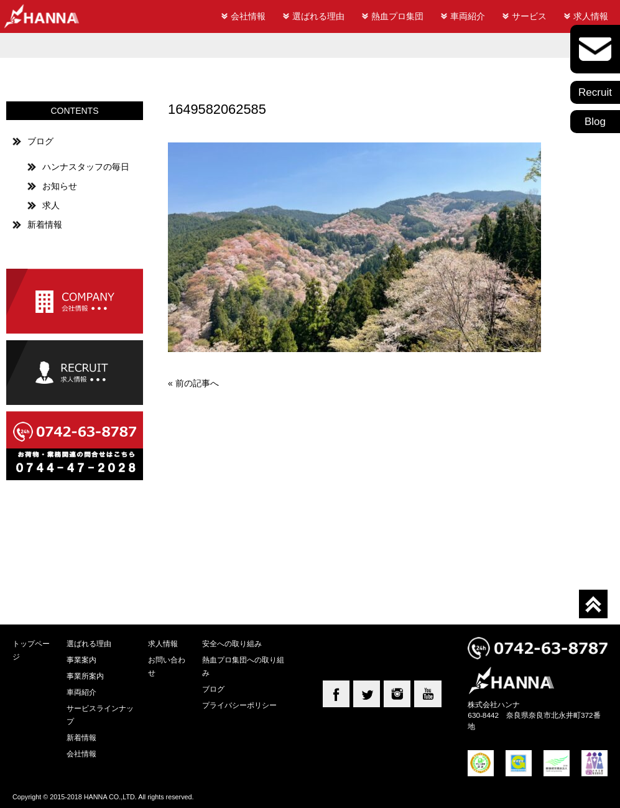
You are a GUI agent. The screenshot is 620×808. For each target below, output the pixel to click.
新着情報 (44, 225)
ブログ (40, 141)
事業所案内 (85, 676)
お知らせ (59, 186)
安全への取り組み (232, 643)
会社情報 (248, 16)
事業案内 (81, 660)
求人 (51, 205)
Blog (595, 122)
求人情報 (590, 16)
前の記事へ (197, 383)
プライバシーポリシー (239, 705)
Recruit (595, 92)
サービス (529, 16)
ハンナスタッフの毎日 (85, 167)
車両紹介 (467, 16)
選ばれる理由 (318, 16)
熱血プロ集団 (397, 16)
